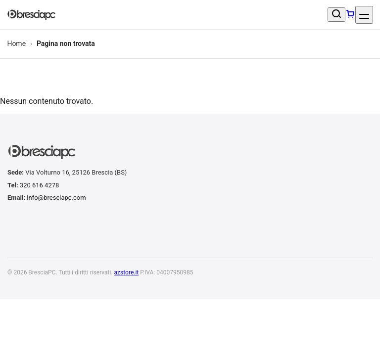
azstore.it (126, 272)
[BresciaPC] (31, 15)
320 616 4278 (39, 185)
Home (16, 43)
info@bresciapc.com (56, 197)
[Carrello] (350, 15)
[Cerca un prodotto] (336, 14)
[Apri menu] (364, 15)
